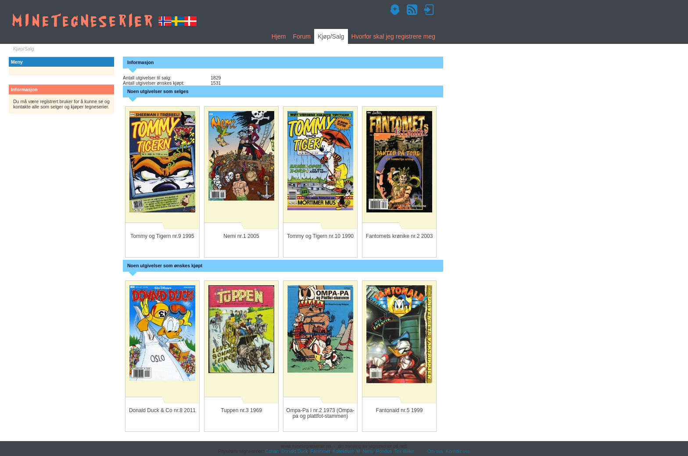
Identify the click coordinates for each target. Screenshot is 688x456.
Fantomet (320, 451)
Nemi (368, 451)
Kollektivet (343, 451)
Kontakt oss (458, 451)
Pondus (384, 451)
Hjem (279, 36)
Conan (272, 451)
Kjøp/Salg (331, 36)
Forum (301, 36)
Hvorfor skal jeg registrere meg (393, 36)
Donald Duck (294, 451)
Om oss (435, 451)
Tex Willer (404, 451)
